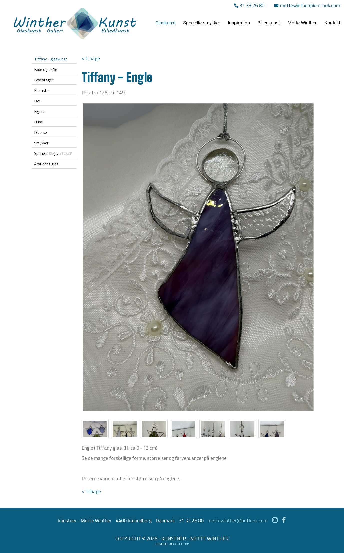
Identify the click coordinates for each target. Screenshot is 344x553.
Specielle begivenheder (53, 153)
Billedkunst (268, 23)
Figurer (40, 111)
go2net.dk (181, 544)
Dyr (37, 101)
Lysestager (43, 80)
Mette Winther (302, 23)
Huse (38, 122)
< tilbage (91, 58)
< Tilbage (91, 491)
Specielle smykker (201, 23)
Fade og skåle (45, 69)
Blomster (42, 90)
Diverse (40, 132)
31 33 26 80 (249, 5)
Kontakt (332, 23)
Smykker (41, 143)
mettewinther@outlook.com (307, 5)
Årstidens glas (46, 164)
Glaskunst (165, 23)
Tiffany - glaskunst (50, 59)
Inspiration (239, 23)
